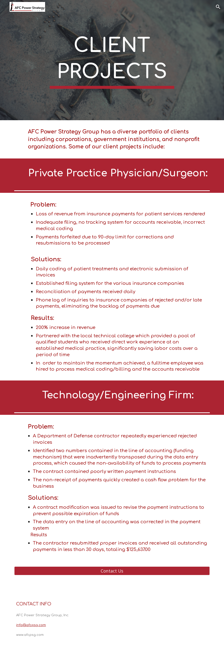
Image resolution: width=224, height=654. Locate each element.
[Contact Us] (112, 571)
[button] (218, 7)
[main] (112, 60)
